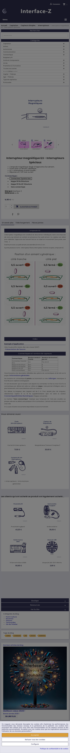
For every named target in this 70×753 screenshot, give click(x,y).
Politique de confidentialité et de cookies (54, 749)
